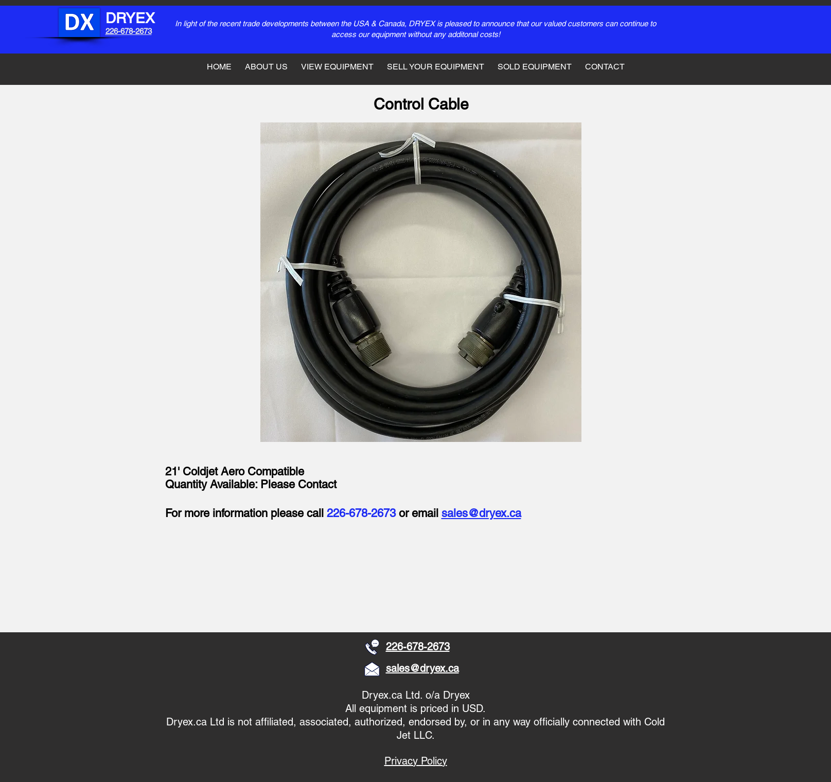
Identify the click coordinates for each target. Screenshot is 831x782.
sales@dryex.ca (481, 513)
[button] (233, 581)
